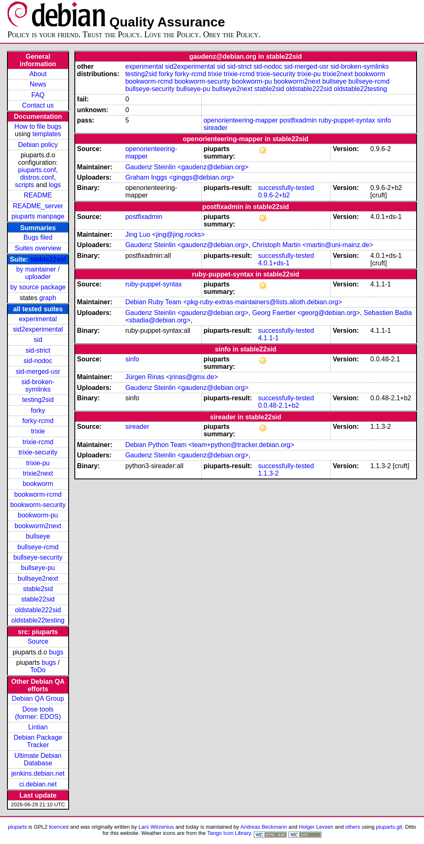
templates (46, 133)
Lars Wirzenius (156, 827)
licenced (59, 827)
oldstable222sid (38, 609)
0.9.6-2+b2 (274, 195)
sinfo (384, 120)
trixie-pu (38, 462)
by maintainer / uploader (38, 273)
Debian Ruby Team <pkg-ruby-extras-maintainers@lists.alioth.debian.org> (233, 301)
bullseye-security (37, 557)
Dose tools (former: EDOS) (38, 713)
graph (47, 297)
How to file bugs (38, 126)
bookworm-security (38, 504)
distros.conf (37, 177)
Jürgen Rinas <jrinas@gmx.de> (171, 376)
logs (55, 184)
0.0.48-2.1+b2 (278, 405)
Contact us (38, 105)
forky (38, 410)
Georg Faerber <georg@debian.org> (306, 312)
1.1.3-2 (268, 473)
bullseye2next (38, 578)
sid (38, 339)
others (352, 827)
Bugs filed (38, 237)
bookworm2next (37, 525)
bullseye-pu (38, 567)
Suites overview (38, 248)
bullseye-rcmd (38, 547)
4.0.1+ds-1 (273, 263)
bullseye (38, 536)
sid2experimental (38, 329)
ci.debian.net (38, 784)
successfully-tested (286, 187)
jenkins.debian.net (37, 773)
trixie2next (38, 473)
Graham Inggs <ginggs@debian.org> (179, 177)
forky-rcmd (38, 420)
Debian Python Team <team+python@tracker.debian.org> (209, 444)
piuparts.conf (37, 169)
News (38, 84)
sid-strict (38, 350)
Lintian (38, 727)
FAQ (38, 95)
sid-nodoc (38, 360)
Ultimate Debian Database (38, 759)
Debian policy (38, 144)
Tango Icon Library (229, 833)
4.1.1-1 (268, 337)
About (38, 73)
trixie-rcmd (37, 441)
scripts (24, 184)
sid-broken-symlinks (38, 385)
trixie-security (38, 452)
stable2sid (38, 588)
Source (37, 641)
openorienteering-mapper (240, 120)
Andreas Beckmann (263, 827)
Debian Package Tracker (38, 741)
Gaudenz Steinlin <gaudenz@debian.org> (186, 167)
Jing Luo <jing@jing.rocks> (165, 234)
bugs (56, 652)
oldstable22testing (37, 620)
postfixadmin (298, 120)
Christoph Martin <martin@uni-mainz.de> (312, 244)
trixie (38, 431)
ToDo (37, 669)
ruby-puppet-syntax (347, 120)
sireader (215, 127)
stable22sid (48, 259)
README (38, 195)
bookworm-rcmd (38, 494)
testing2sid (38, 399)
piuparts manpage (38, 216)
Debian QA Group (38, 698)
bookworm (38, 483)
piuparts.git (389, 827)
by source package (38, 287)
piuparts (17, 827)
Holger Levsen (316, 827)
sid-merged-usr (38, 371)
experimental (38, 318)
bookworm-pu (38, 515)
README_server (38, 205)
